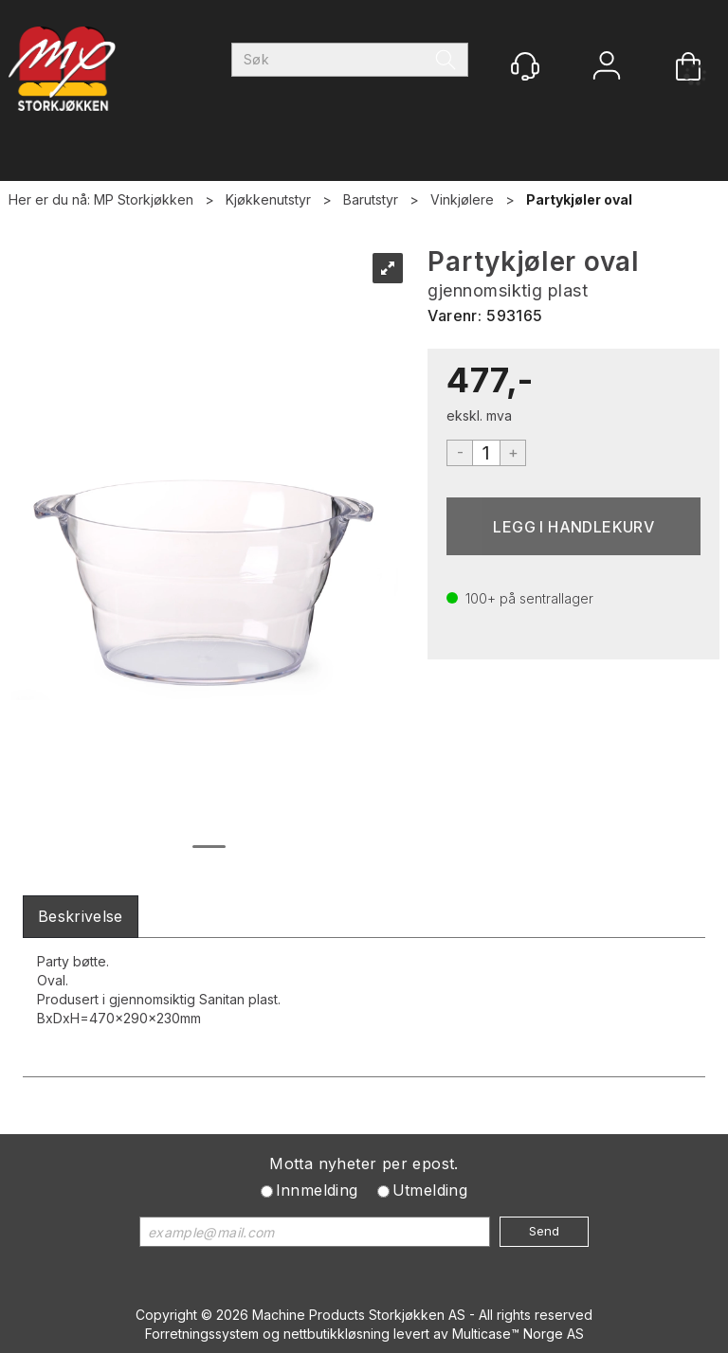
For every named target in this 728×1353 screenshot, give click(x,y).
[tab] (80, 916)
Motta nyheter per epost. (364, 1163)
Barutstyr (370, 199)
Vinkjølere (462, 199)
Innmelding (317, 1190)
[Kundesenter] (525, 66)
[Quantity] (486, 453)
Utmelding (430, 1190)
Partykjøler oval (579, 199)
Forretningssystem (202, 1334)
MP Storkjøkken (143, 199)
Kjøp (573, 526)
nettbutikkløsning (336, 1334)
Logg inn (606, 68)
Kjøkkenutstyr (268, 199)
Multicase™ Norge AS (518, 1334)
